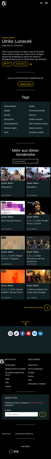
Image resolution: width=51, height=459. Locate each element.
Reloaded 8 (6, 187)
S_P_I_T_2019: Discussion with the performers (36, 259)
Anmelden (25, 84)
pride (32, 106)
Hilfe (7, 383)
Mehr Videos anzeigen (37, 308)
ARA (6, 132)
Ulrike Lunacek (36, 119)
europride (9, 119)
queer (7, 115)
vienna (33, 115)
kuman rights (11, 128)
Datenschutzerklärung (24, 434)
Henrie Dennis (36, 128)
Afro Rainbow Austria (39, 124)
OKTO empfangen (35, 369)
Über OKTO (33, 365)
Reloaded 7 (32, 187)
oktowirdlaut (10, 106)
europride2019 (11, 124)
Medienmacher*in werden (15, 369)
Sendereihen (10, 365)
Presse (31, 376)
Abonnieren (21, 64)
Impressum (6, 434)
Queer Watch (8, 38)
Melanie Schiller (37, 132)
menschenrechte (37, 111)
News (7, 379)
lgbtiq (7, 111)
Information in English (37, 384)
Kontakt (31, 373)
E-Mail (8, 410)
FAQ (30, 380)
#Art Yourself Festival (11, 221)
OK (42, 414)
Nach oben (25, 323)
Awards (8, 386)
